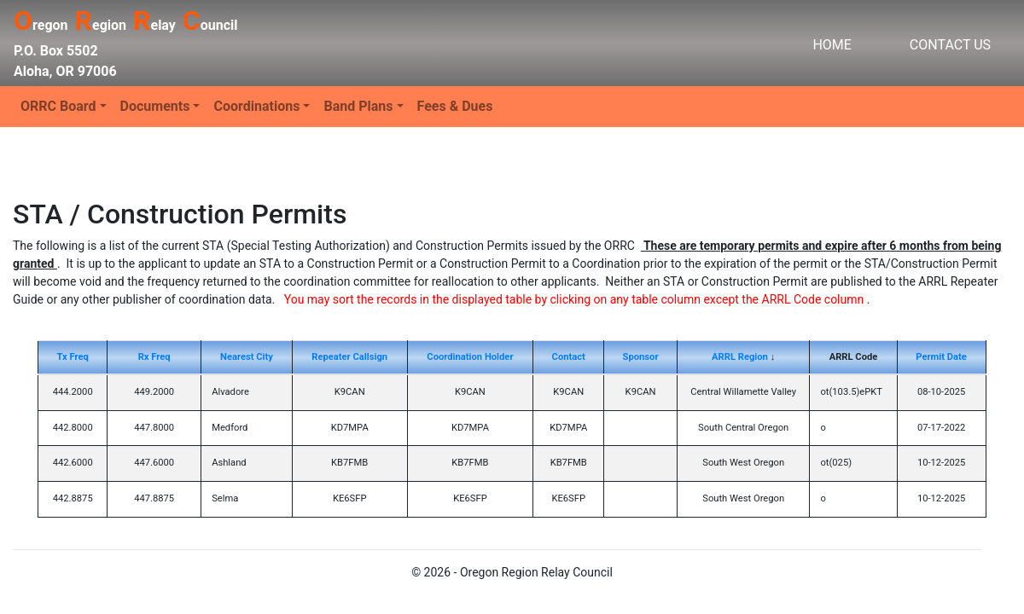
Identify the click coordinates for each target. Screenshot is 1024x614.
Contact (568, 356)
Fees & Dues (455, 106)
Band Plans (358, 106)
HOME (831, 45)
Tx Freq (73, 356)
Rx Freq (154, 356)
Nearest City (246, 356)
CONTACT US (950, 45)
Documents (155, 106)
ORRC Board (58, 106)
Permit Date (941, 356)
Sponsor (641, 356)
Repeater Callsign (349, 356)
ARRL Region (740, 356)
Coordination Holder (470, 356)
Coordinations (256, 106)
